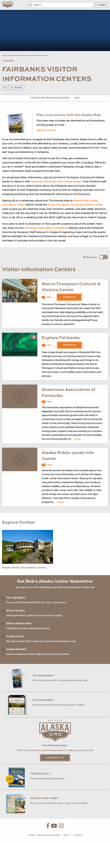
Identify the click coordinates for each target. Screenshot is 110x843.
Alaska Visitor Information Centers (24, 567)
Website (69, 297)
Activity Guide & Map (44, 798)
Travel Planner (40, 773)
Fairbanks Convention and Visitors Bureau (56, 181)
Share (16, 88)
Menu (102, 5)
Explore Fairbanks (61, 338)
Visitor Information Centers (49, 98)
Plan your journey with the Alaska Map (68, 115)
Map (77, 98)
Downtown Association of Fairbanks (46, 228)
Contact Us (55, 758)
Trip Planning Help (55, 745)
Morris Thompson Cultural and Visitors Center (75, 204)
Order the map (46, 131)
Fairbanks (8, 61)
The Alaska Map (43, 675)
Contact (78, 835)
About (66, 835)
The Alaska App (43, 700)
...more (77, 439)
